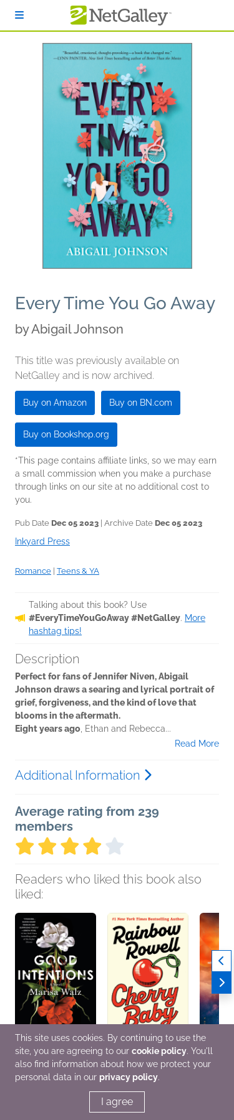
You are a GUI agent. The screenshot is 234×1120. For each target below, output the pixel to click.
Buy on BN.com (140, 403)
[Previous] (222, 961)
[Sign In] (19, 15)
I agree (117, 1102)
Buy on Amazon (55, 403)
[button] (55, 978)
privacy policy (128, 1077)
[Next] (222, 983)
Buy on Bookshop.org (66, 434)
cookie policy (159, 1051)
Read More (197, 744)
